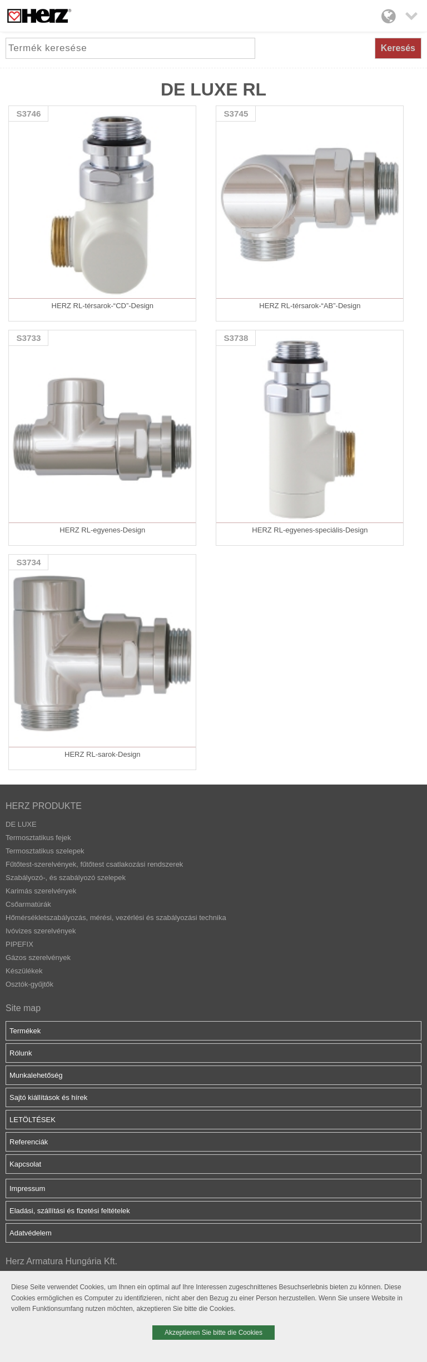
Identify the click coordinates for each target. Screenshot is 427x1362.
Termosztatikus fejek (38, 837)
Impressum (27, 1188)
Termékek (25, 1031)
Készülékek (24, 971)
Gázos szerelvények (38, 957)
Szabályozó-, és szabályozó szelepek (66, 877)
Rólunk (20, 1053)
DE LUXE (21, 824)
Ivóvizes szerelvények (41, 931)
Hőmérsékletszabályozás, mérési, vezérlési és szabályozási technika (116, 917)
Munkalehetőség (35, 1075)
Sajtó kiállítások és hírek (48, 1097)
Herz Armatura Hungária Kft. (61, 1261)
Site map (23, 1008)
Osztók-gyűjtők (29, 984)
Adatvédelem (30, 1233)
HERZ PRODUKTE (44, 806)
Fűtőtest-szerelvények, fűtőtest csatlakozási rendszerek (94, 864)
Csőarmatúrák (28, 904)
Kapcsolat (25, 1164)
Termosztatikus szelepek (45, 851)
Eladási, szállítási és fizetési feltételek (69, 1211)
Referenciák (28, 1142)
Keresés (398, 48)
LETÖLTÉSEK (32, 1119)
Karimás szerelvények (41, 891)
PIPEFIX (19, 944)
